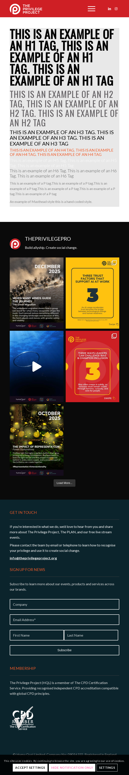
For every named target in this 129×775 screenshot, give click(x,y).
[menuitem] (89, 8)
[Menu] (89, 8)
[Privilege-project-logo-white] (42, 8)
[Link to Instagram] (116, 8)
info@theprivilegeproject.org (33, 558)
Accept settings (30, 767)
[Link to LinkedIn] (109, 8)
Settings (107, 767)
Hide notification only (72, 767)
